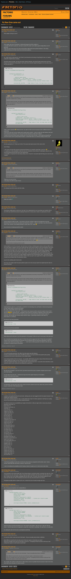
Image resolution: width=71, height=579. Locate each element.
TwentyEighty (6, 471)
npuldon (57, 29)
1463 (59, 235)
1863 (59, 272)
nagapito (57, 162)
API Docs (28, 2)
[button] (69, 27)
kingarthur (6, 232)
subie (57, 53)
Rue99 (57, 206)
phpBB (32, 574)
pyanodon (57, 146)
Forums (11, 2)
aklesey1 (5, 269)
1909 (59, 151)
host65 (57, 458)
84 (58, 211)
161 (59, 34)
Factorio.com (4, 2)
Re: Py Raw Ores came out (8, 41)
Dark (7, 24)
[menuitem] (31, 12)
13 (58, 58)
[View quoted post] (13, 96)
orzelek (9, 24)
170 (59, 474)
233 (59, 200)
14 (58, 463)
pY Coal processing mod (6, 157)
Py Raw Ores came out (11, 22)
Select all (10, 68)
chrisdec (57, 195)
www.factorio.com (6, 17)
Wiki (17, 2)
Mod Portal (22, 2)
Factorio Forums (8, 14)
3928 (59, 45)
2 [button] (67, 27)
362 (59, 167)
